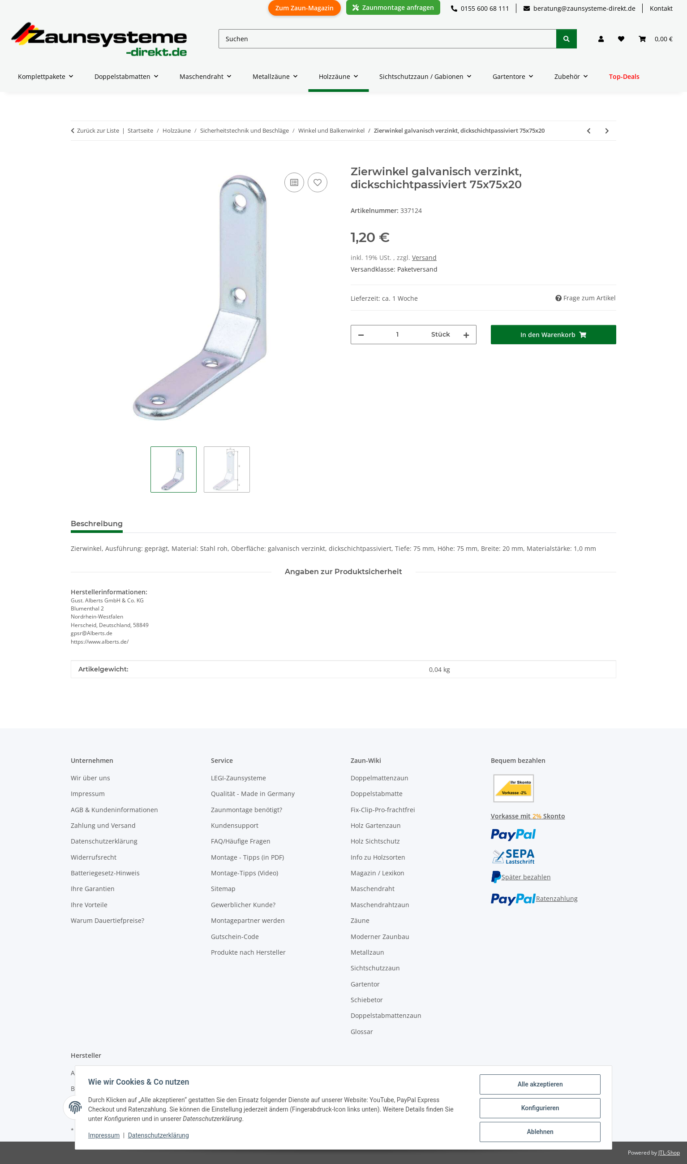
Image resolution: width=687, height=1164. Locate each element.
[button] (601, 38)
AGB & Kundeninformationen (114, 809)
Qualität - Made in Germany (253, 793)
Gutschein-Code (235, 936)
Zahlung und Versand (103, 825)
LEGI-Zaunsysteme (238, 778)
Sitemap (223, 888)
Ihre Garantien (93, 888)
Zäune (360, 920)
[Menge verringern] (361, 334)
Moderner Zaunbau (380, 936)
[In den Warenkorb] (78, 160)
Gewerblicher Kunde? (243, 904)
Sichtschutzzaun (375, 968)
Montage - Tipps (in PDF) (247, 857)
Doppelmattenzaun (379, 778)
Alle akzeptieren (538, 1085)
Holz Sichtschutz (375, 841)
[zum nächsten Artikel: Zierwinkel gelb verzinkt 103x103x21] (607, 130)
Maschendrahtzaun (380, 904)
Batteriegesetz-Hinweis (105, 873)
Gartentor (365, 984)
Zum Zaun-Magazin (304, 8)
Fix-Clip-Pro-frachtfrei (383, 809)
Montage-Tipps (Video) (244, 873)
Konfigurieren (539, 1108)
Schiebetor (367, 999)
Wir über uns (90, 778)
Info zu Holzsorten (378, 857)
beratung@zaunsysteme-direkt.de (579, 8)
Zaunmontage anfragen (393, 7)
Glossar (362, 1031)
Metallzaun (367, 952)
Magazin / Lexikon (377, 873)
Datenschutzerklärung (159, 1136)
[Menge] (397, 334)
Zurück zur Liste (98, 130)
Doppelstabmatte (377, 793)
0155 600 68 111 (480, 8)
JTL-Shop (669, 1152)
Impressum (105, 1136)
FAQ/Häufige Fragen (241, 841)
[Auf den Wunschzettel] (317, 182)
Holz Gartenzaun (376, 825)
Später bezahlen (521, 877)
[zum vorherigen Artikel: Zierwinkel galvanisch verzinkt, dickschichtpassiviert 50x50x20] (589, 130)
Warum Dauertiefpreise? (107, 920)
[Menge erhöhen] (466, 334)
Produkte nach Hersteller (248, 952)
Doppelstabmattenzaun (386, 1015)
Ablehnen (538, 1132)
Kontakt (661, 8)
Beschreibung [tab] (97, 523)
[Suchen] (388, 38)
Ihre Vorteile (89, 904)
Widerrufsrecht (93, 857)
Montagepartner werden (248, 920)
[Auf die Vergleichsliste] (294, 182)
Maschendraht (373, 888)
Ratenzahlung (534, 898)
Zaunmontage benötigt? (246, 809)
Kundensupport (234, 825)
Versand (424, 257)
